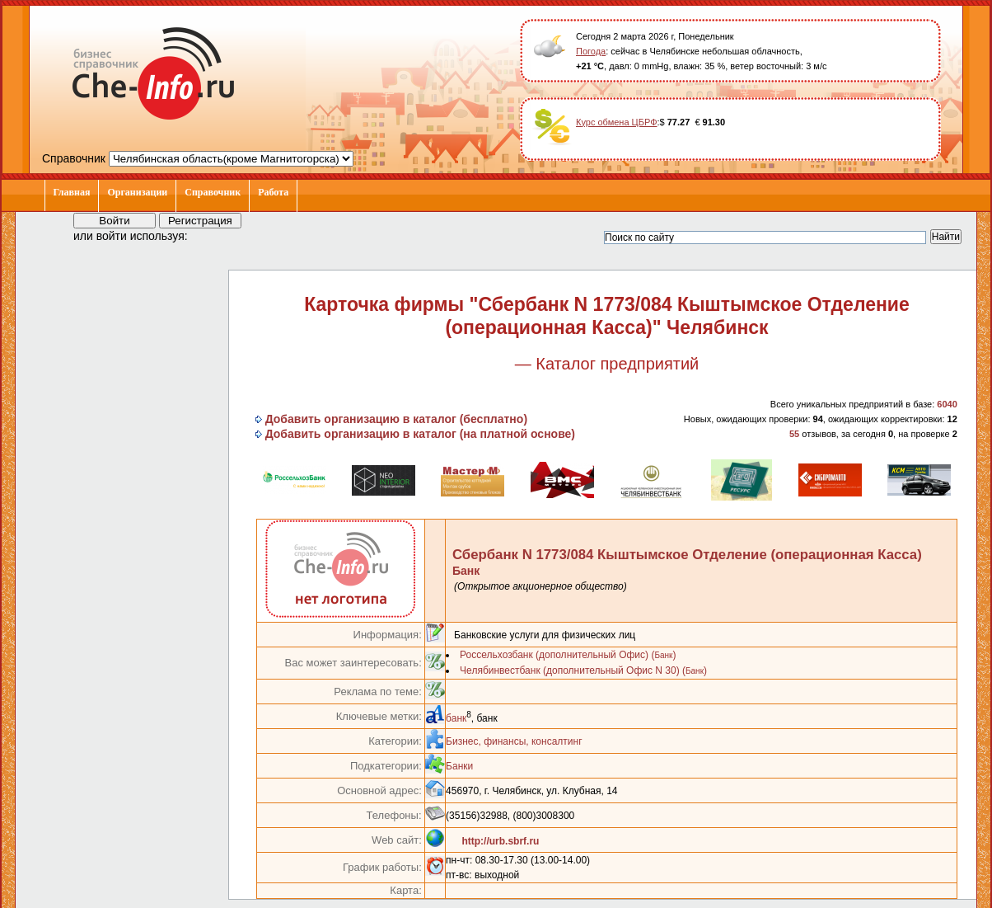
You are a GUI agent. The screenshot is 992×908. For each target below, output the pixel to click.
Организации (137, 192)
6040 (947, 404)
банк (456, 718)
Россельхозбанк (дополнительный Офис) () (568, 655)
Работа (273, 192)
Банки (459, 766)
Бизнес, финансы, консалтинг (514, 741)
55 (794, 434)
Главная (72, 192)
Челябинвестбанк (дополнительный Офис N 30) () (583, 670)
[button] (215, 235)
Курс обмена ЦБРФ (616, 122)
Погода (591, 51)
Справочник (213, 192)
